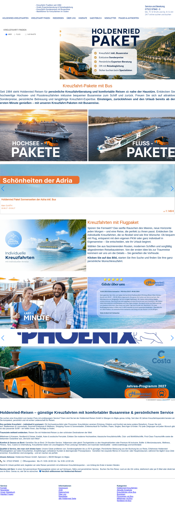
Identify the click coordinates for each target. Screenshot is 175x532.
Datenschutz (64, 492)
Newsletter (4, 490)
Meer (10, 34)
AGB (61, 490)
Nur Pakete (31, 34)
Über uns (62, 494)
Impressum (63, 488)
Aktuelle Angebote (124, 490)
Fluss (18, 34)
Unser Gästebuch (7, 492)
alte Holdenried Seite (67, 499)
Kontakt (3, 488)
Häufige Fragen (6, 494)
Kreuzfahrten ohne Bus (126, 492)
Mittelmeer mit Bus (124, 499)
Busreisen (121, 494)
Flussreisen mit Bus (125, 496)
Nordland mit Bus (124, 501)
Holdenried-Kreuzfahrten (127, 488)
